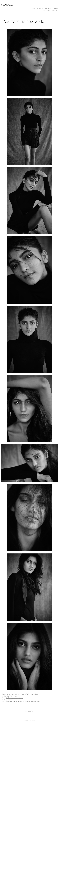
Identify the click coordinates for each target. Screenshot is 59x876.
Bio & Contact (54, 10)
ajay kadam (7, 4)
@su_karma (19, 698)
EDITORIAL (33, 8)
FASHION (39, 8)
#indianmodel (6, 702)
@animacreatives (11, 698)
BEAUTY (50, 8)
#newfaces (14, 702)
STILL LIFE (44, 8)
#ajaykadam (27, 702)
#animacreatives (36, 702)
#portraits (21, 702)
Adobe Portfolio (32, 720)
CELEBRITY (56, 8)
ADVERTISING (46, 10)
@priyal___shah (12, 696)
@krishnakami (10, 700)
